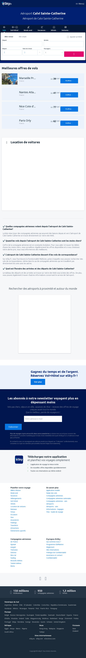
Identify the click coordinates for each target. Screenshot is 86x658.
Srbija (14, 622)
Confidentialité (51, 558)
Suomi (43, 622)
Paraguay (53, 608)
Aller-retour (9, 37)
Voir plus (38, 382)
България (30, 615)
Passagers (47, 48)
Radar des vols (51, 493)
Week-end (14, 493)
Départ (4, 40)
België (6, 615)
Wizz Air (13, 555)
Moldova (45, 618)
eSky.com (39, 639)
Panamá (31, 608)
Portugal (7, 622)
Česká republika (41, 615)
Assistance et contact (54, 555)
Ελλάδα (7, 618)
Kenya (12, 628)
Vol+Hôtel (14, 501)
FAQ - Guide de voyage (54, 512)
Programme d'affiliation (54, 544)
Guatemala (72, 605)
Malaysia (52, 628)
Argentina (8, 605)
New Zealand (75, 629)
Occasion (14, 514)
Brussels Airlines (16, 561)
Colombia (36, 605)
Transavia (14, 550)
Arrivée (46, 40)
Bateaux (14, 509)
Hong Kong (43, 628)
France (75, 615)
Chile (21, 605)
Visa (12, 517)
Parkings (14, 523)
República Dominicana (59, 605)
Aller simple (22, 37)
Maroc (18, 628)
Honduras (8, 608)
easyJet (13, 547)
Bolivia (15, 605)
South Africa (8, 632)
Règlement (50, 547)
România (20, 622)
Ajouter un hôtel (76, 37)
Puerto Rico (44, 608)
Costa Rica (45, 605)
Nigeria (24, 628)
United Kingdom (59, 622)
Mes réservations (52, 550)
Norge (61, 618)
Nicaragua (23, 608)
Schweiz (49, 622)
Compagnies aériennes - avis (56, 501)
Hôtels (13, 504)
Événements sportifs (18, 531)
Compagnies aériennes (54, 496)
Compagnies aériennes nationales (58, 498)
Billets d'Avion (16, 490)
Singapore (60, 628)
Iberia (13, 566)
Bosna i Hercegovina (17, 615)
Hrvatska (14, 618)
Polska (76, 618)
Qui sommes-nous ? (53, 542)
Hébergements (16, 498)
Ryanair (13, 544)
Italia (27, 618)
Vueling (13, 558)
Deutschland (60, 615)
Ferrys (13, 512)
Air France (14, 542)
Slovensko (35, 622)
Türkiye (41, 632)
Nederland (53, 618)
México (15, 608)
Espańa (69, 615)
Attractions (15, 528)
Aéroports (50, 504)
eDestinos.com (49, 639)
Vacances (14, 496)
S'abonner (13, 426)
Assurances (15, 520)
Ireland (21, 618)
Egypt (6, 628)
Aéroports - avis (52, 506)
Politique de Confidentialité (56, 552)
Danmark (51, 615)
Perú (37, 608)
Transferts (14, 525)
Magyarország (35, 618)
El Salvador (28, 605)
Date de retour (27, 48)
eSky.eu (32, 639)
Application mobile (53, 490)
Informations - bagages (55, 509)
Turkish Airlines (16, 563)
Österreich (68, 618)
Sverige (28, 622)
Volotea (13, 552)
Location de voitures (18, 506)
